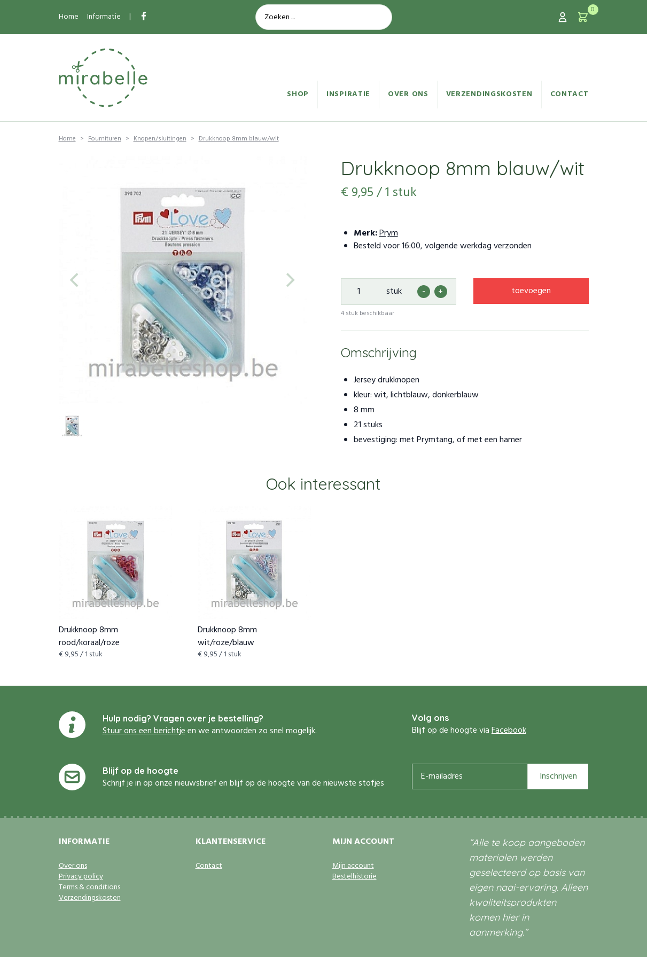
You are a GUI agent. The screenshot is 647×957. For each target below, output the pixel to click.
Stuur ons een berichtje (144, 731)
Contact (569, 94)
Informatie (104, 17)
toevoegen (531, 291)
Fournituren (104, 139)
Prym (388, 233)
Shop (298, 94)
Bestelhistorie (354, 877)
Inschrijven (558, 776)
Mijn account (353, 866)
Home (69, 17)
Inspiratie (348, 94)
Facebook (509, 731)
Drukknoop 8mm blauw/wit (239, 139)
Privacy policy (81, 877)
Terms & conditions (89, 887)
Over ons (408, 94)
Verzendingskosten (489, 94)
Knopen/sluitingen (160, 139)
